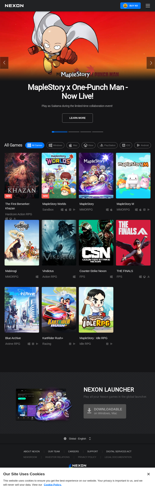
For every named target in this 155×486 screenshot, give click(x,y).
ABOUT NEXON (32, 451)
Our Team (54, 451)
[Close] (148, 477)
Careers (73, 451)
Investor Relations (57, 457)
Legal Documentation (118, 457)
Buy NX (134, 5)
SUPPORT (92, 451)
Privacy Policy (87, 457)
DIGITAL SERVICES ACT (119, 451)
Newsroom (30, 457)
